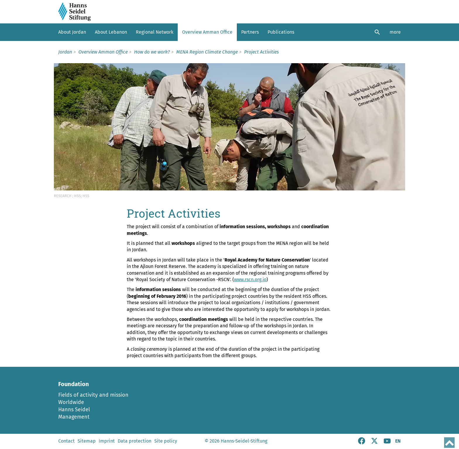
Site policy (165, 441)
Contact (66, 441)
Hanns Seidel (74, 409)
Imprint (107, 441)
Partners (250, 32)
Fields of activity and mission (93, 395)
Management (74, 417)
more (395, 32)
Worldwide (71, 402)
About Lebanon (111, 32)
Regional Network (154, 32)
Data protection (134, 441)
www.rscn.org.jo (250, 279)
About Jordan (72, 32)
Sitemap (87, 441)
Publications (281, 32)
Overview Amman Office (207, 32)
